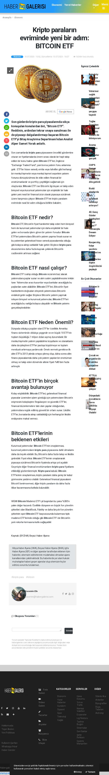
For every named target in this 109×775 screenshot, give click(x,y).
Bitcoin (43, 161)
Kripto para (44, 471)
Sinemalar (82, 728)
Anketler (99, 700)
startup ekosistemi (9, 773)
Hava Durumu (81, 697)
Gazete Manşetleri (82, 742)
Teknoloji (61, 716)
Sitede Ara (100, 696)
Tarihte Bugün (80, 723)
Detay (78, 772)
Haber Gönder (8, 750)
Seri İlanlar (82, 731)
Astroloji (99, 713)
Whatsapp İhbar (9, 746)
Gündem (61, 706)
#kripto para (17, 577)
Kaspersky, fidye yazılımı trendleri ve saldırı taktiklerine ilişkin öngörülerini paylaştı (95, 256)
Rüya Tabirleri (99, 708)
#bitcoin (30, 577)
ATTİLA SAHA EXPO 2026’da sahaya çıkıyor (95, 382)
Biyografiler (101, 703)
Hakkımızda (7, 725)
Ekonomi (57, 4)
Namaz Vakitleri (81, 709)
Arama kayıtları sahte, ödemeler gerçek (94, 152)
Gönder (69, 630)
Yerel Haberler (72, 4)
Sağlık (60, 720)
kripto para (35, 152)
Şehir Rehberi (80, 736)
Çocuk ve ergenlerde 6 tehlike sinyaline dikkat (94, 362)
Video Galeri (42, 702)
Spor (59, 713)
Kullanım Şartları (10, 743)
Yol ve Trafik (80, 703)
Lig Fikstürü (82, 718)
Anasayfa (7, 17)
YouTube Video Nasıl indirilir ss (95, 345)
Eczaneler (82, 714)
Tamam (90, 772)
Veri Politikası (8, 732)
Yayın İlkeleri (8, 729)
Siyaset (61, 709)
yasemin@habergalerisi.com (39, 596)
